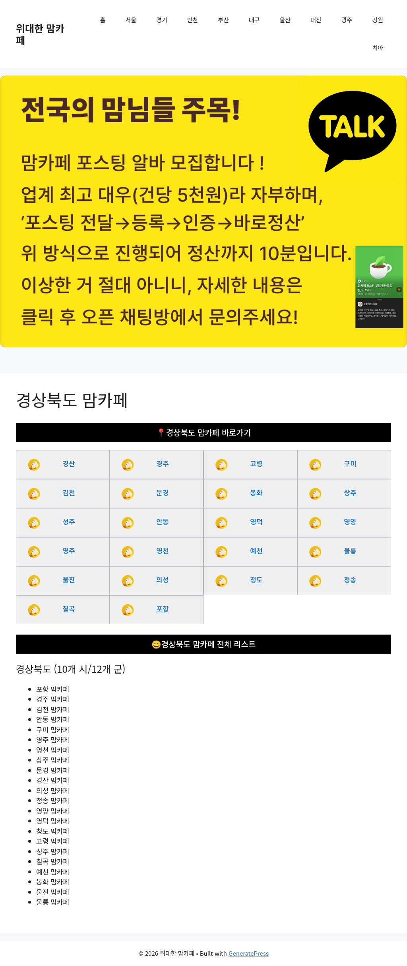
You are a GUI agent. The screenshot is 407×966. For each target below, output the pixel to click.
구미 (350, 463)
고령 (256, 463)
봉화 (256, 492)
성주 (68, 521)
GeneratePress (249, 953)
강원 (377, 20)
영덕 (256, 521)
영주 (68, 550)
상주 (350, 492)
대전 (316, 20)
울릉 (350, 550)
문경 (162, 492)
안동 (162, 521)
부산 (223, 20)
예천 (256, 550)
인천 (192, 20)
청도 (256, 579)
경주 (162, 463)
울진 (68, 579)
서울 (131, 20)
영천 (162, 550)
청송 (350, 579)
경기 (161, 20)
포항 (162, 608)
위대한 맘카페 (40, 34)
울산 (285, 20)
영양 (350, 521)
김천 (68, 492)
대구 (254, 20)
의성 (162, 579)
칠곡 (68, 608)
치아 (377, 47)
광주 (347, 20)
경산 (68, 463)
